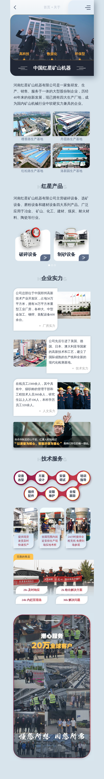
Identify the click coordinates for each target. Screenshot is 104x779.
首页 (47, 7)
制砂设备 (66, 254)
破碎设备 (28, 254)
